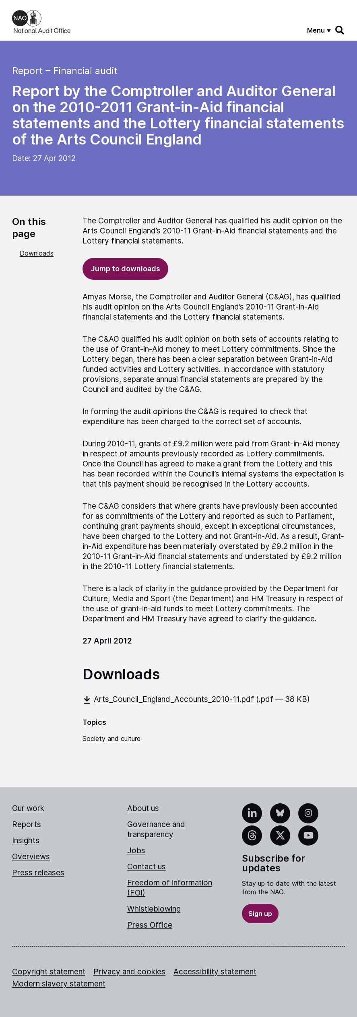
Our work (28, 808)
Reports (26, 824)
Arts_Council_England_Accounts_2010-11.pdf (169, 699)
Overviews (31, 856)
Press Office (149, 925)
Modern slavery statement (58, 983)
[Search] (340, 30)
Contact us (146, 866)
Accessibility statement (214, 971)
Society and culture (111, 738)
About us (143, 808)
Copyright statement (48, 971)
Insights (25, 840)
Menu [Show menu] (316, 30)
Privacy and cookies (129, 971)
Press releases (38, 872)
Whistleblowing (154, 909)
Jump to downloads (125, 268)
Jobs (136, 850)
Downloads (37, 253)
